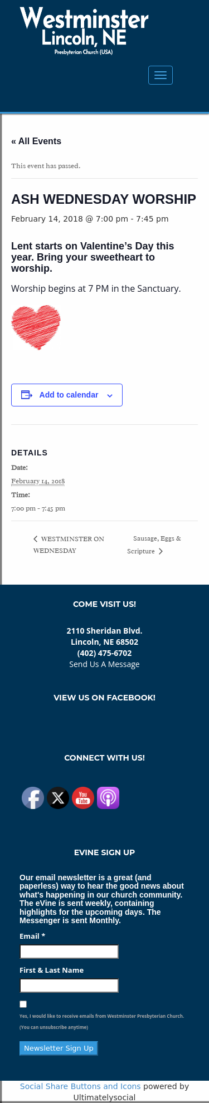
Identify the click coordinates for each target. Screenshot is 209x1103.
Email (32, 936)
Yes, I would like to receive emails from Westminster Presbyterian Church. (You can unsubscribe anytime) (102, 1021)
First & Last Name (52, 970)
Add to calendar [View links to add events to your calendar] (69, 394)
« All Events (36, 141)
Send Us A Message (104, 664)
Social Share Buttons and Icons (80, 1086)
